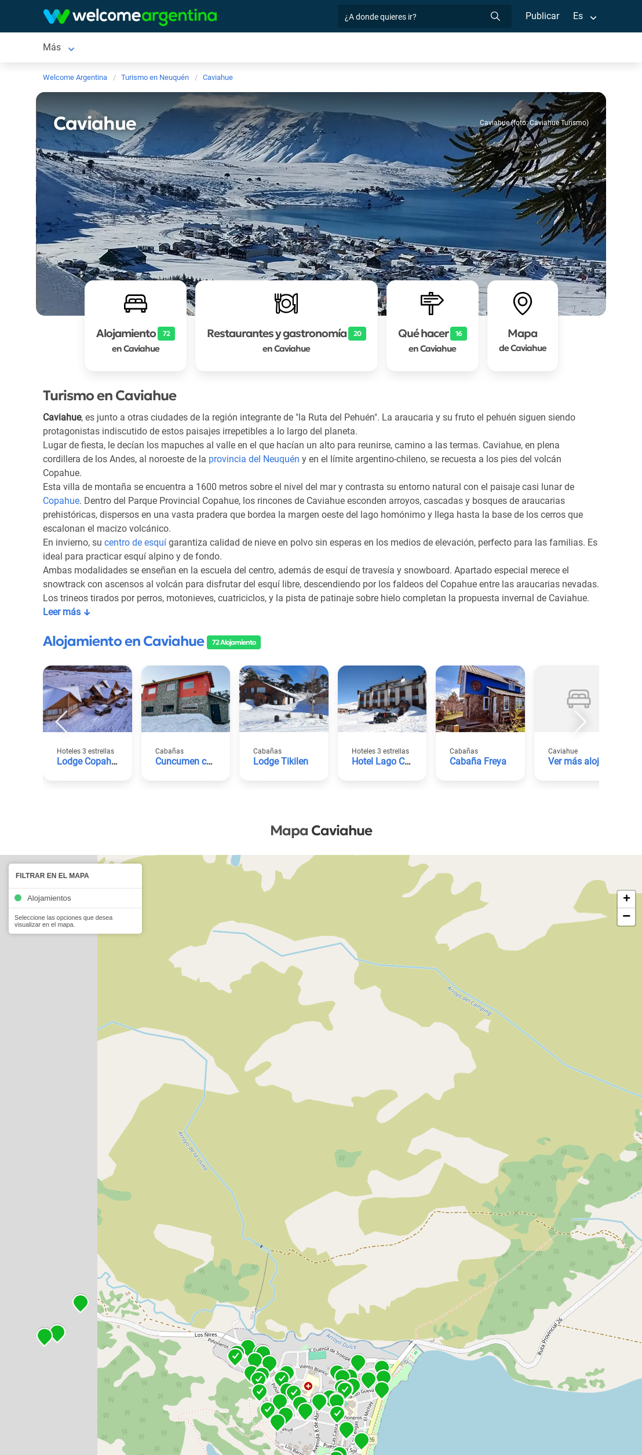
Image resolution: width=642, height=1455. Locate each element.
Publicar (542, 15)
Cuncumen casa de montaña (214, 777)
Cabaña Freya (478, 777)
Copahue (61, 503)
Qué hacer (375, 48)
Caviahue (62, 48)
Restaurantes (313, 48)
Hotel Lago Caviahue (394, 777)
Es (578, 15)
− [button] (626, 933)
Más (419, 48)
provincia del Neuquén (256, 461)
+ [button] (626, 915)
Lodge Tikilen (281, 777)
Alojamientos (128, 48)
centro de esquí (135, 544)
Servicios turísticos (232, 48)
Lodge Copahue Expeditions (115, 777)
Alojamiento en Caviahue (123, 657)
